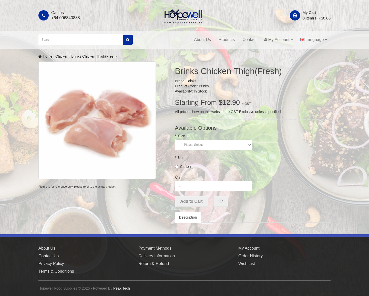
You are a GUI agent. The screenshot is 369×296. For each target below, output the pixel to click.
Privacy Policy (51, 263)
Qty (178, 177)
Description (188, 217)
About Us (202, 39)
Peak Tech (121, 288)
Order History (250, 256)
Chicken (61, 56)
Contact (249, 39)
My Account (249, 248)
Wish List (246, 263)
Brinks (192, 81)
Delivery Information (156, 256)
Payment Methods (154, 248)
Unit (181, 158)
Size (181, 136)
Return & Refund (153, 263)
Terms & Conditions (56, 271)
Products (227, 39)
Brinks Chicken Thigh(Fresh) (94, 56)
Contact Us (48, 256)
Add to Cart (191, 201)
